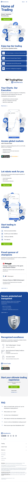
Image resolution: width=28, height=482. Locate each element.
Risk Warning (3, 454)
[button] (7, 1)
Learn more (4, 288)
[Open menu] (26, 1)
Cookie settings (3, 458)
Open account (6, 19)
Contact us (14, 392)
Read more (4, 105)
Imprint (2, 456)
